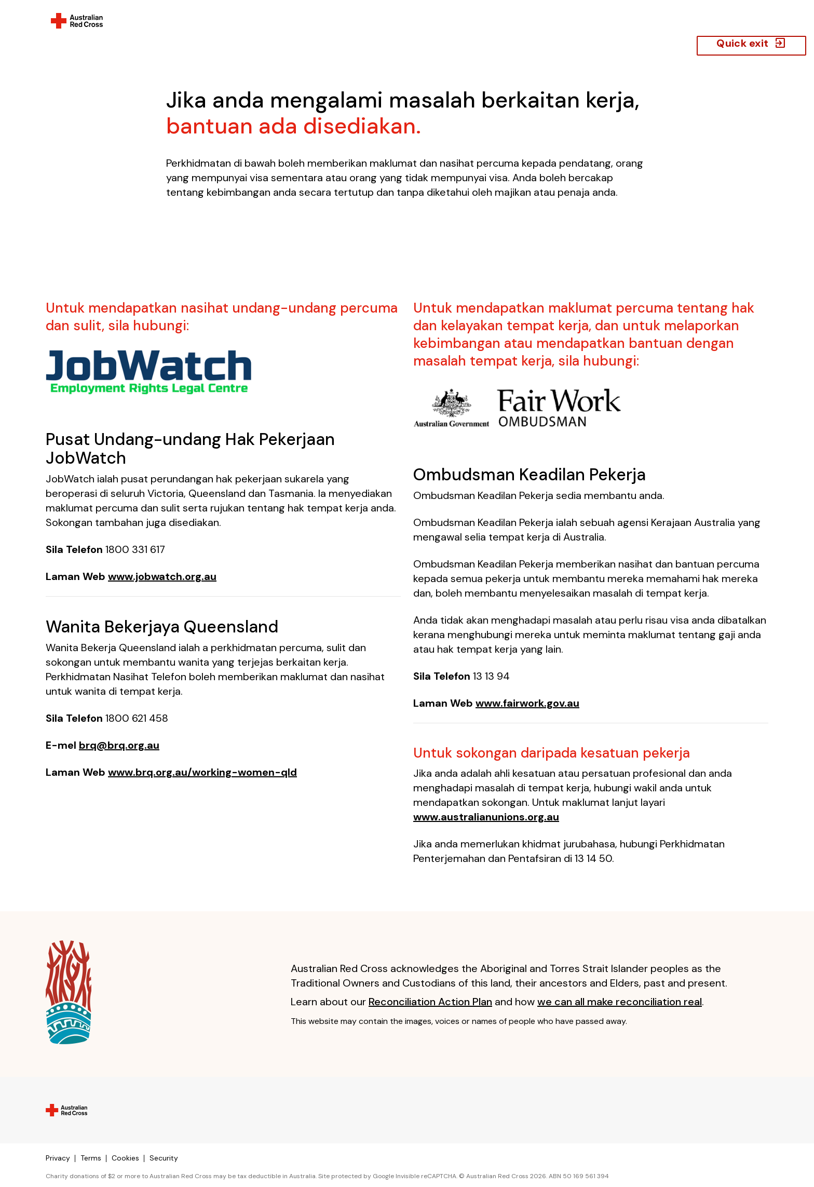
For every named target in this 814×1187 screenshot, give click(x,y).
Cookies (125, 1158)
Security (164, 1158)
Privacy (58, 1158)
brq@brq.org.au (119, 745)
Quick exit (751, 43)
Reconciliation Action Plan (430, 1001)
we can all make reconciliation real (619, 1001)
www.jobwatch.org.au (162, 576)
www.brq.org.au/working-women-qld (202, 772)
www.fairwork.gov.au (527, 703)
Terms (90, 1158)
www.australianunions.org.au (486, 817)
